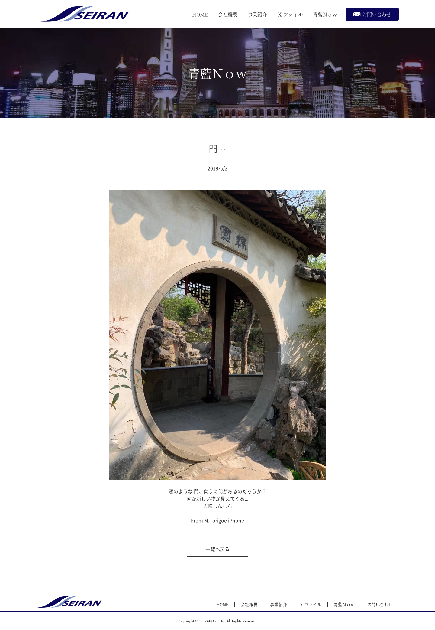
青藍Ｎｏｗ (325, 14)
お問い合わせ (372, 14)
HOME (200, 14)
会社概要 (227, 14)
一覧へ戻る (217, 549)
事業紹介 (257, 14)
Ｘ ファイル (290, 14)
